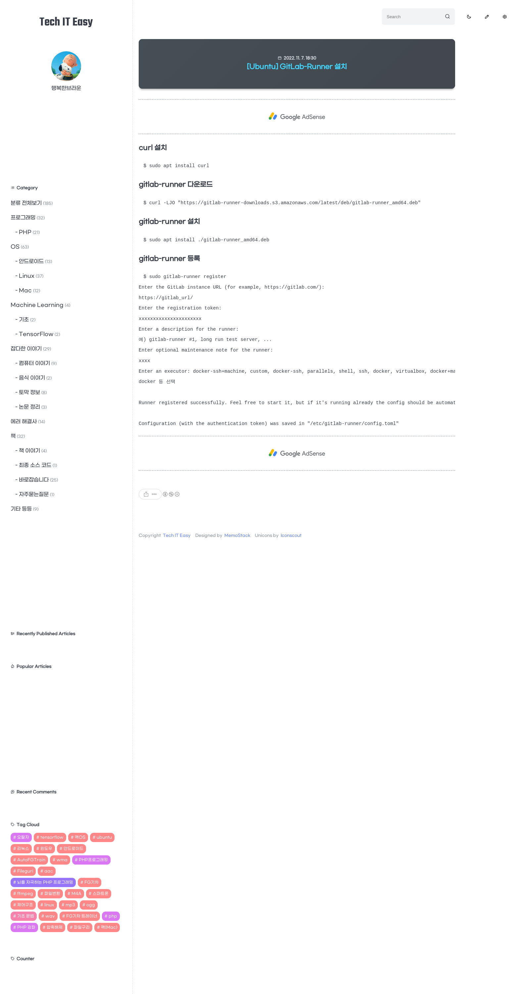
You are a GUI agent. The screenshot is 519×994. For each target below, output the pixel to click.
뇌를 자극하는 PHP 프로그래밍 (45, 882)
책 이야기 (32, 451)
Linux (30, 276)
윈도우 (46, 848)
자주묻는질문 (36, 494)
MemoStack (237, 547)
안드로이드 (35, 261)
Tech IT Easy (66, 23)
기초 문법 (25, 916)
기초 (26, 319)
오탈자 (23, 837)
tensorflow (52, 837)
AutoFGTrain (31, 860)
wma (62, 860)
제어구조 (25, 905)
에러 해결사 (28, 421)
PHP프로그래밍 (93, 860)
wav (50, 916)
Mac (29, 290)
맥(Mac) (109, 927)
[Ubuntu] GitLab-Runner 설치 (297, 67)
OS (20, 247)
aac (48, 871)
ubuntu (104, 837)
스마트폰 (101, 893)
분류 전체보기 (32, 203)
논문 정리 (32, 407)
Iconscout (291, 547)
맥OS (80, 837)
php (113, 916)
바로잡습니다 (38, 480)
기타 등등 (24, 509)
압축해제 (55, 927)
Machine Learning (40, 305)
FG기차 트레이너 (81, 916)
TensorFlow (39, 334)
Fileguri (25, 871)
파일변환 (52, 893)
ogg (90, 905)
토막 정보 (32, 392)
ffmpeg (25, 893)
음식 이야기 (35, 378)
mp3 (70, 905)
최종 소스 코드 (37, 465)
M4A (76, 893)
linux (49, 905)
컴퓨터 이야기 (37, 363)
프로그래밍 (28, 217)
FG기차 (91, 882)
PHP (29, 232)
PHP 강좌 (26, 927)
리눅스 (23, 848)
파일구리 (82, 927)
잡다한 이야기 (31, 349)
